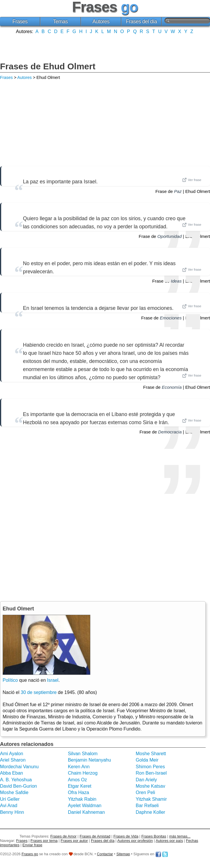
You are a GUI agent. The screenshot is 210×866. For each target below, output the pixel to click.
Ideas (176, 281)
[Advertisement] (105, 47)
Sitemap (123, 854)
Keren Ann (79, 766)
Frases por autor (74, 840)
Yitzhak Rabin (82, 799)
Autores (101, 21)
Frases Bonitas (153, 836)
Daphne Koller (150, 812)
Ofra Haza (78, 792)
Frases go (29, 854)
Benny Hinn (12, 812)
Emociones (171, 317)
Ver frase (191, 180)
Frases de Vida (125, 836)
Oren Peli (145, 792)
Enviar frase (32, 845)
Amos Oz (77, 779)
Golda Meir (147, 759)
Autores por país (169, 840)
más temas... (180, 836)
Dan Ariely (146, 779)
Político (10, 680)
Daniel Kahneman (86, 812)
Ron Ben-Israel (151, 773)
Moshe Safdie (14, 792)
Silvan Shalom (83, 753)
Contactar (105, 854)
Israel (52, 680)
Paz (178, 191)
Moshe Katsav (150, 786)
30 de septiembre (39, 692)
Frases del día (141, 21)
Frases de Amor (63, 836)
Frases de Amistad (95, 836)
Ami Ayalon (11, 753)
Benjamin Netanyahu (89, 759)
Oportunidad (169, 236)
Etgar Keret (79, 786)
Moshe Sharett (151, 753)
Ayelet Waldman (85, 805)
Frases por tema (44, 840)
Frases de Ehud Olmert (47, 66)
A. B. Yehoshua (16, 779)
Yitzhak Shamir (151, 799)
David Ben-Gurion (18, 786)
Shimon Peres (150, 766)
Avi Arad (8, 805)
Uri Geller (10, 799)
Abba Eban (11, 773)
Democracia (170, 431)
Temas (60, 21)
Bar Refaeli (147, 805)
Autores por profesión (135, 840)
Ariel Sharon (13, 759)
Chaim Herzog (83, 773)
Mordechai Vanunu (19, 766)
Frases (20, 21)
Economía (172, 387)
